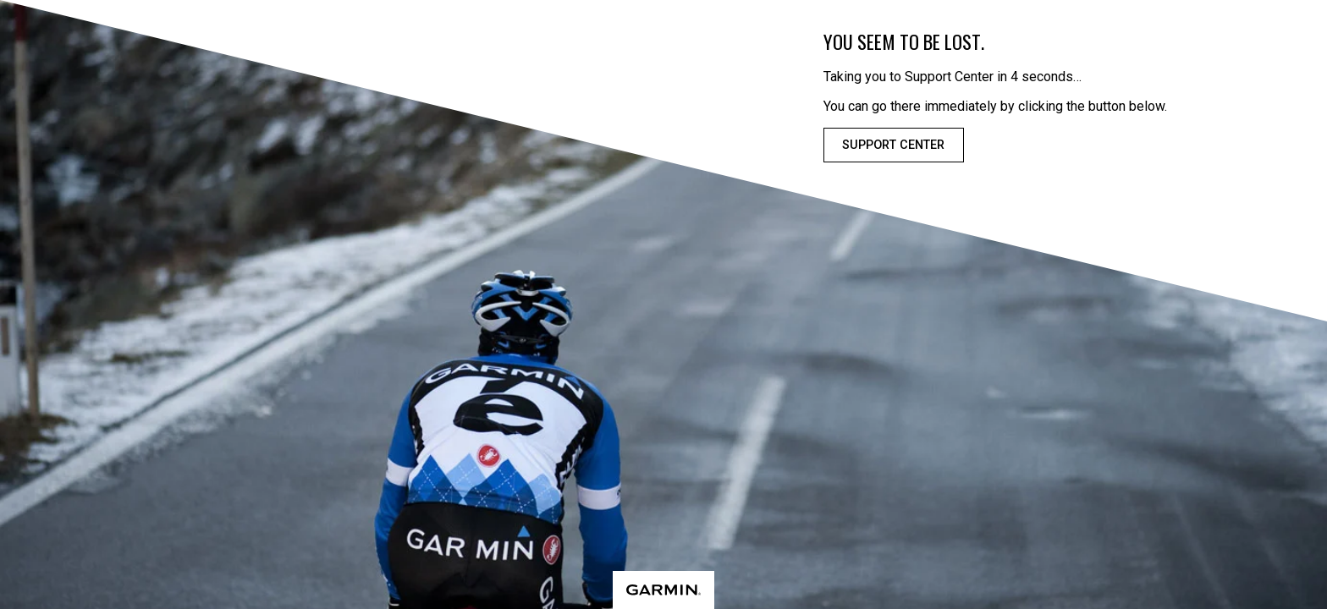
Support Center (893, 145)
